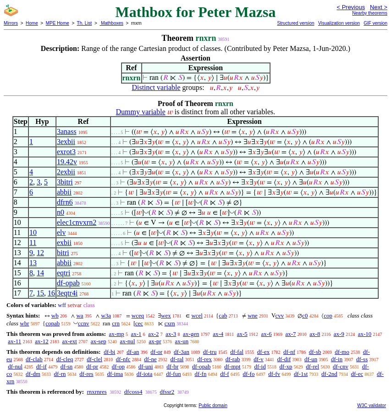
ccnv (83, 323)
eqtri (63, 273)
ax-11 (14, 341)
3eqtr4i (67, 293)
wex (166, 315)
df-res (86, 373)
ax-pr (155, 341)
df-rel (312, 366)
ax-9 (339, 333)
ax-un (182, 341)
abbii (64, 192)
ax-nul (127, 341)
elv (61, 232)
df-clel (94, 359)
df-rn (60, 373)
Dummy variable (140, 112)
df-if (41, 366)
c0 (305, 315)
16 (51, 293)
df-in (336, 359)
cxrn (170, 323)
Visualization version (339, 23)
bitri (63, 253)
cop (328, 315)
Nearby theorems (369, 13)
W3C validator (371, 405)
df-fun (173, 373)
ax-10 (365, 333)
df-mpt (232, 366)
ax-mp (116, 333)
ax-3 (170, 333)
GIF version (375, 23)
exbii (64, 242)
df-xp (285, 366)
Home (32, 23)
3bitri (65, 182)
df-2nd (329, 373)
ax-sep (98, 341)
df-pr (92, 366)
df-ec (357, 373)
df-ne (150, 359)
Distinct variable (156, 87)
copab (52, 323)
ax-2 (153, 333)
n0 (60, 212)
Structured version (295, 23)
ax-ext (69, 341)
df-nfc (123, 359)
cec (139, 323)
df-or (156, 351)
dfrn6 (65, 202)
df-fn (200, 373)
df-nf (289, 351)
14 (40, 273)
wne (253, 315)
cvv (279, 315)
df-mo (342, 351)
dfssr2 (167, 391)
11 (32, 242)
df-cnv (340, 366)
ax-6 (266, 333)
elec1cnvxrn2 (76, 222)
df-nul (15, 366)
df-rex (204, 359)
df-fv (274, 373)
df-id (259, 366)
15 (40, 293)
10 (33, 232)
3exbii (66, 141)
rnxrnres (96, 391)
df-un (310, 359)
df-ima (115, 373)
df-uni (145, 366)
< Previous (350, 7)
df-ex (263, 351)
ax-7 (290, 333)
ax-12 (42, 341)
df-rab (233, 359)
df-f (224, 373)
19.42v (67, 162)
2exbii (66, 172)
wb (55, 315)
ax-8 (314, 333)
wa (79, 315)
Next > (378, 7)
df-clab (34, 359)
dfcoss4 (133, 391)
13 (33, 263)
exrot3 (66, 152)
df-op (118, 366)
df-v (258, 359)
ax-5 (242, 333)
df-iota (145, 373)
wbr (24, 323)
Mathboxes (111, 23)
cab (223, 315)
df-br (172, 366)
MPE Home (57, 23)
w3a (106, 315)
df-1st (301, 373)
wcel (197, 315)
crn (116, 323)
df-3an (181, 351)
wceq (138, 315)
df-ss (362, 359)
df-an (133, 351)
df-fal (236, 351)
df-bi (109, 351)
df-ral (177, 359)
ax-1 (136, 333)
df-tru (210, 351)
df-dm (33, 373)
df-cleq (64, 359)
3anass (67, 131)
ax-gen (191, 333)
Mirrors (11, 23)
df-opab (68, 283)
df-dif (284, 359)
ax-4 (218, 333)
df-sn (67, 366)
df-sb (315, 351)
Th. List (84, 23)
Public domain (212, 405)
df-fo (248, 373)
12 (40, 253)
